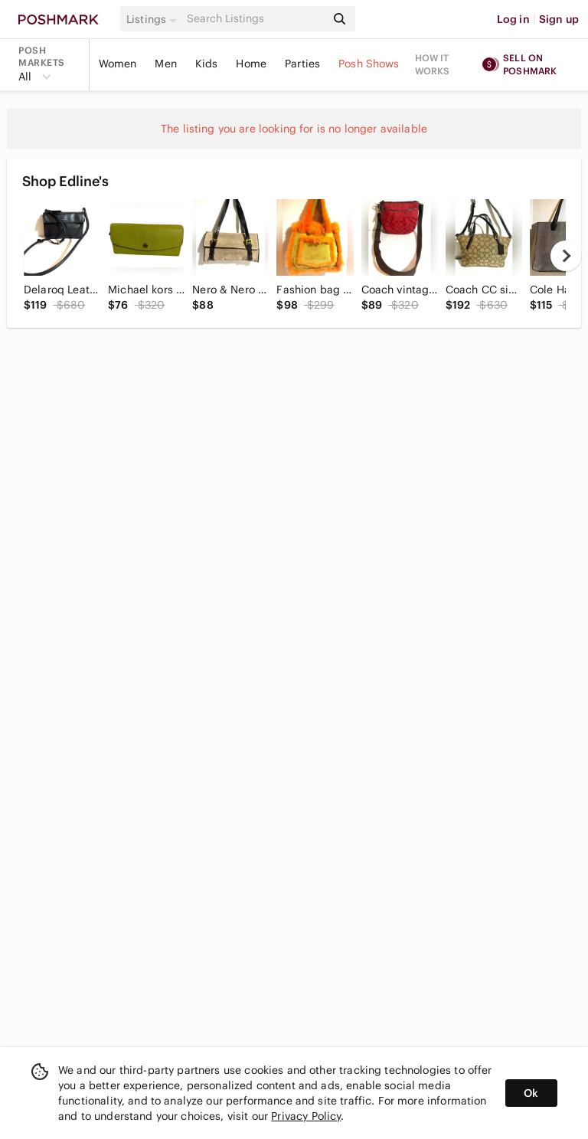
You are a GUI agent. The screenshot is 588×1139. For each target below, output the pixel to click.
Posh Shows (369, 63)
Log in (513, 19)
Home (251, 63)
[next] (565, 256)
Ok (531, 1093)
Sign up (559, 19)
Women (118, 63)
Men (165, 63)
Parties (302, 63)
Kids (206, 63)
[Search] (254, 18)
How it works (432, 64)
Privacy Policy (306, 1116)
